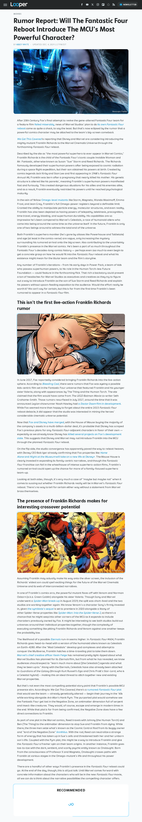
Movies (18, 14)
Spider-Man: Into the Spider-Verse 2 (79, 613)
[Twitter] (92, 5)
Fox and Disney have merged (46, 422)
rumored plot (104, 689)
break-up (46, 601)
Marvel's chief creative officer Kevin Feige (42, 655)
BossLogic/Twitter (120, 111)
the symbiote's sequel (41, 609)
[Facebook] (81, 5)
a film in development (99, 403)
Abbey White (22, 44)
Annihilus (61, 732)
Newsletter (128, 4)
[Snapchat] (108, 5)
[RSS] (113, 5)
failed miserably (44, 124)
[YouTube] (87, 5)
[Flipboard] (103, 5)
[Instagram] (97, 5)
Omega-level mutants (54, 200)
